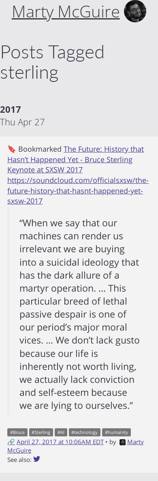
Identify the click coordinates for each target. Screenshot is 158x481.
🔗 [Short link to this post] (11, 442)
